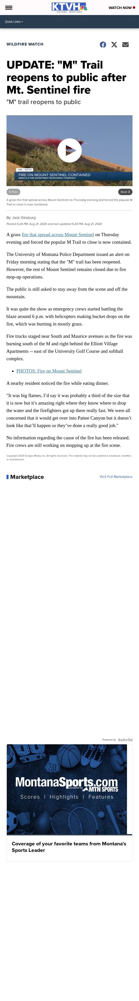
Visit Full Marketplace (116, 477)
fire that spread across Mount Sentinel (58, 234)
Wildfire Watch (25, 44)
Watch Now (122, 8)
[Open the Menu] (8, 7)
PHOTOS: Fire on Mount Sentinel (49, 371)
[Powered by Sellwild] (125, 740)
